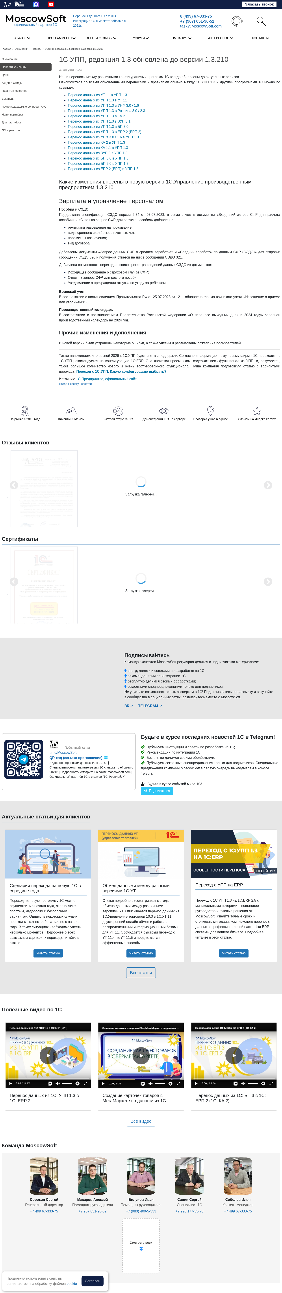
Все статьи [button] (141, 972)
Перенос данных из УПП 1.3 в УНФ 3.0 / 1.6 (103, 105)
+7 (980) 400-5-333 (141, 1211)
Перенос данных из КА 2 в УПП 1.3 (96, 142)
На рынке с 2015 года (25, 419)
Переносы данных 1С (95, 16)
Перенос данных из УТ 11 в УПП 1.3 (97, 95)
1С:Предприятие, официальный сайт (106, 379)
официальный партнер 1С (35, 25)
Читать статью (48, 953)
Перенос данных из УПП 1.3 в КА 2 (96, 116)
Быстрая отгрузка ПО (117, 419)
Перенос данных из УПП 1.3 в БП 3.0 (98, 126)
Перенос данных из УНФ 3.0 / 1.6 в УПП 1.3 (103, 137)
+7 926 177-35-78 (190, 1211)
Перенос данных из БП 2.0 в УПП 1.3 (98, 163)
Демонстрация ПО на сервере (164, 419)
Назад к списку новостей (75, 383)
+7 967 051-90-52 (93, 1211)
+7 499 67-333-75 (44, 1211)
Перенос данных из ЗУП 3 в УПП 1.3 (98, 153)
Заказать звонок (259, 4)
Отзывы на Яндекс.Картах (257, 419)
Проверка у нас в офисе (210, 419)
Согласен (92, 1281)
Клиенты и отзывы (71, 419)
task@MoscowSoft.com (201, 26)
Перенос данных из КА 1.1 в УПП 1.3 (98, 148)
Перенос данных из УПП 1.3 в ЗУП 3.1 (99, 121)
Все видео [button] (141, 1121)
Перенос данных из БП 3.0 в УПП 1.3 (98, 158)
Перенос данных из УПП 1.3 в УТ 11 (97, 100)
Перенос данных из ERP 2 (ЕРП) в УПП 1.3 (103, 169)
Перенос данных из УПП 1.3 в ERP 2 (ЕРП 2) (104, 132)
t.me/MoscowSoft (63, 752)
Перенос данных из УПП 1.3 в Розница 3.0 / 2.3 (106, 111)
